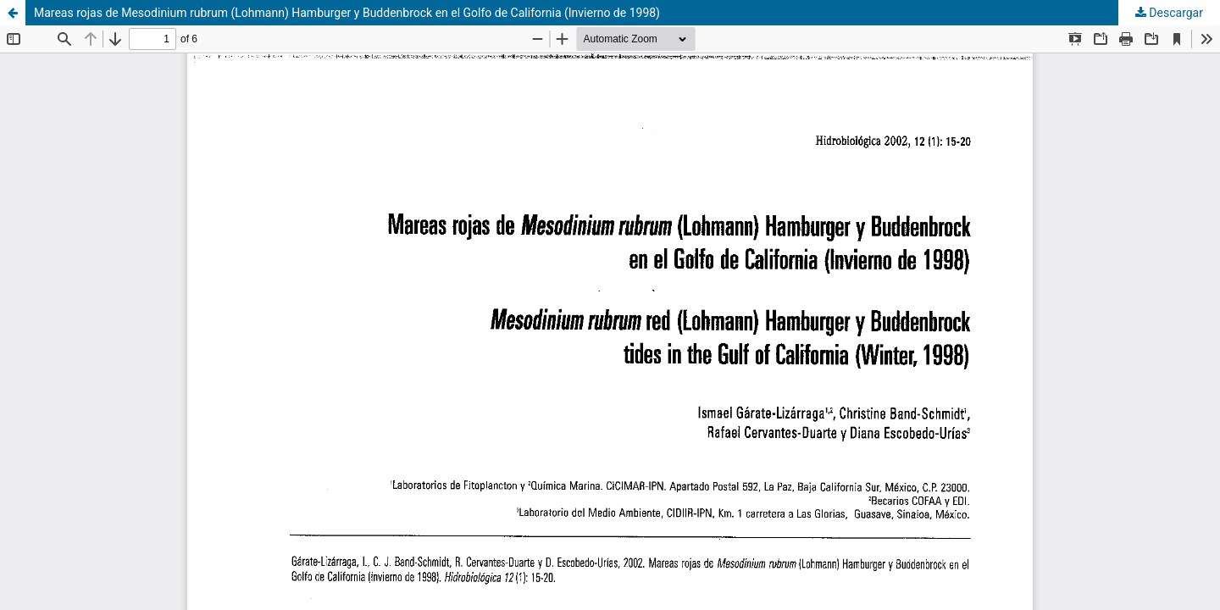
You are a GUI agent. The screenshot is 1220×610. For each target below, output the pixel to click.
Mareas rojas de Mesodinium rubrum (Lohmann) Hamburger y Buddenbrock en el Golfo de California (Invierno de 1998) (347, 12)
